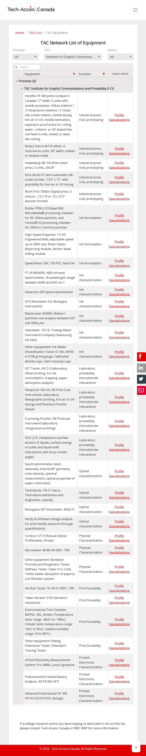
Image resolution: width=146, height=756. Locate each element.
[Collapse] (16, 81)
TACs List (35, 33)
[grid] (73, 387)
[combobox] (26, 57)
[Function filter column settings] (104, 74)
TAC (47, 50)
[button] (35, 57)
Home (19, 33)
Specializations (119, 120)
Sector (112, 50)
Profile (119, 115)
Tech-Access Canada (65, 749)
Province (19, 50)
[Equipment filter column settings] (74, 74)
